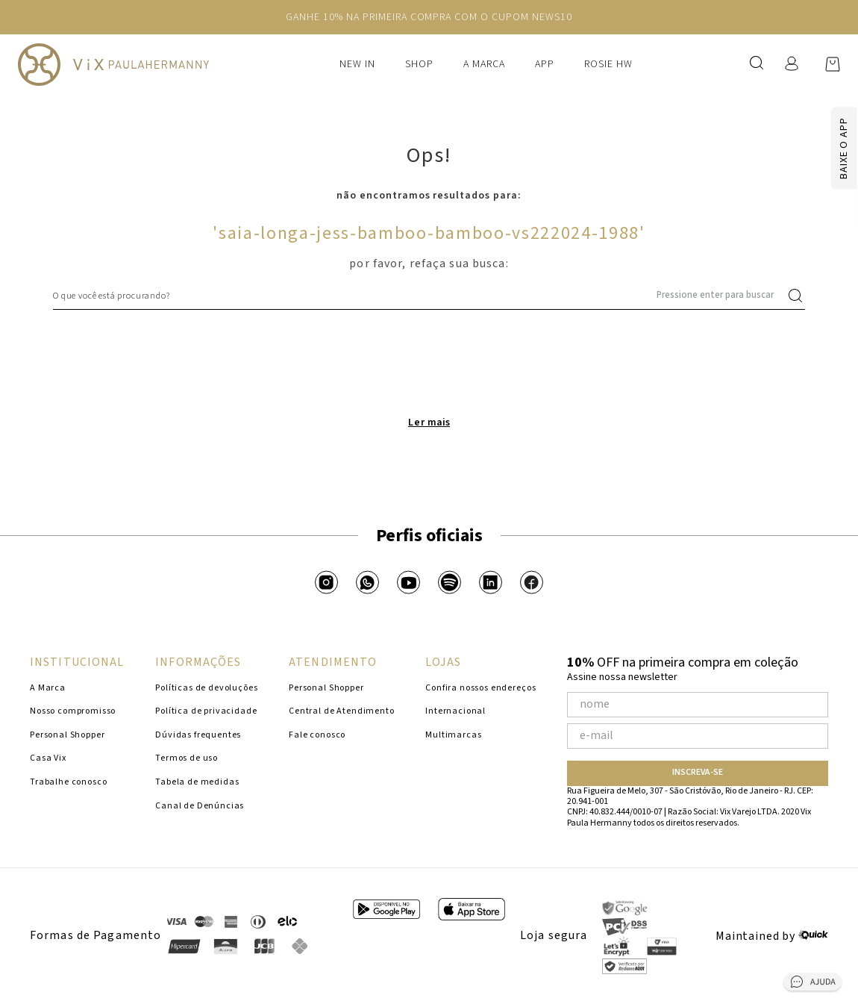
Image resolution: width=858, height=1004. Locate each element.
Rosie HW (608, 64)
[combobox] (429, 295)
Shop (419, 64)
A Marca (484, 64)
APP (544, 64)
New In (357, 64)
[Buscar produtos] (798, 295)
